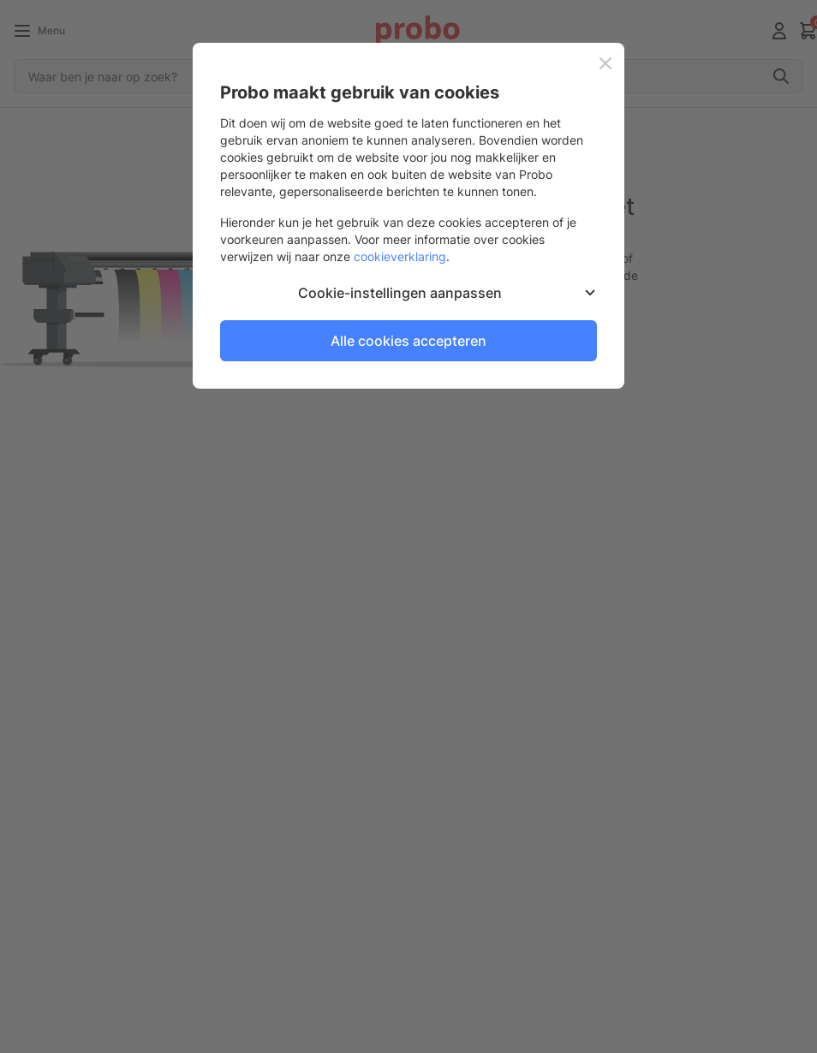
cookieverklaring (400, 256)
